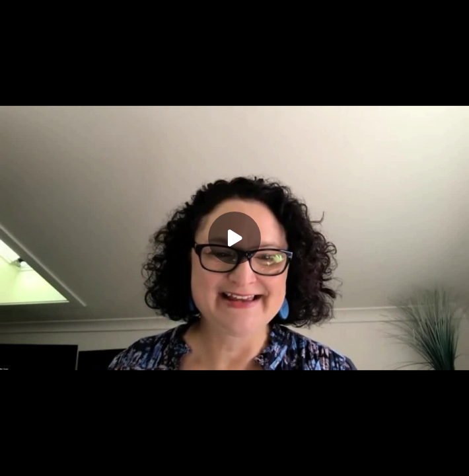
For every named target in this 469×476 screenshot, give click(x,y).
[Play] (234, 238)
